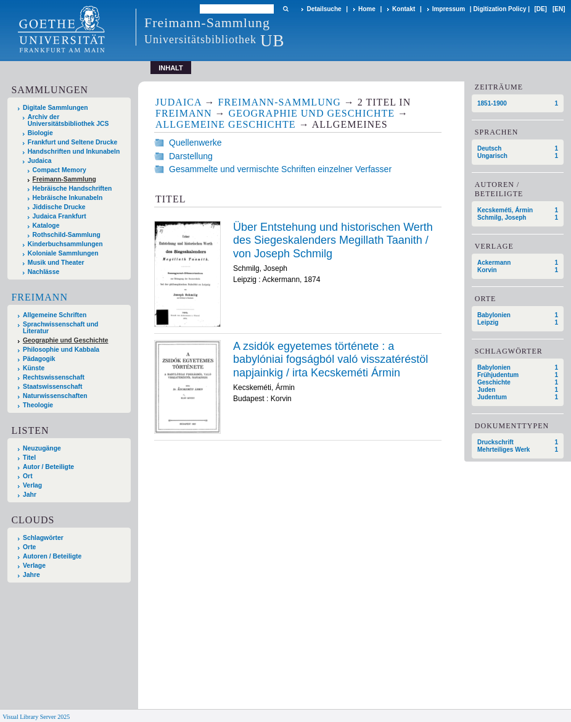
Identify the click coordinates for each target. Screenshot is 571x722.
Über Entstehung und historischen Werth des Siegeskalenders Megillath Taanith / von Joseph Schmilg (333, 240)
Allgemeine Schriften (54, 315)
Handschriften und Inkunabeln (74, 151)
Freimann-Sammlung (64, 179)
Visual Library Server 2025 (36, 716)
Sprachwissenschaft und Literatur (60, 327)
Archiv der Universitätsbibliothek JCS (68, 120)
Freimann (39, 297)
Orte (29, 547)
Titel (29, 457)
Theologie (38, 405)
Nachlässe (43, 271)
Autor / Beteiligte (48, 466)
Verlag (32, 485)
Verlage (34, 565)
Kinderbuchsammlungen (65, 244)
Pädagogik (39, 358)
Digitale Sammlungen (55, 107)
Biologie (40, 133)
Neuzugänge (42, 448)
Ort (28, 476)
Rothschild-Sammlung (67, 234)
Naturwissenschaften (55, 395)
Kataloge (46, 225)
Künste (33, 368)
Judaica (40, 160)
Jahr (29, 494)
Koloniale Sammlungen (63, 253)
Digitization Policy (499, 9)
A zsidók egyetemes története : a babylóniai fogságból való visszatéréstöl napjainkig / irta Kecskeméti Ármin (330, 359)
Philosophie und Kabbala (61, 349)
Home (367, 9)
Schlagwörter (43, 537)
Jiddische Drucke (59, 207)
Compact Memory (59, 170)
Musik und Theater (56, 262)
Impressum (448, 9)
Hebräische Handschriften (72, 188)
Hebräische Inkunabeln (68, 197)
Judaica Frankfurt (59, 216)
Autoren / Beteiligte (52, 556)
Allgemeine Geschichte (225, 124)
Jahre (31, 574)
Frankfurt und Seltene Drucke (73, 142)
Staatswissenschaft (52, 386)
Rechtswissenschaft (53, 377)
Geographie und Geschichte (66, 340)
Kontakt (403, 9)
